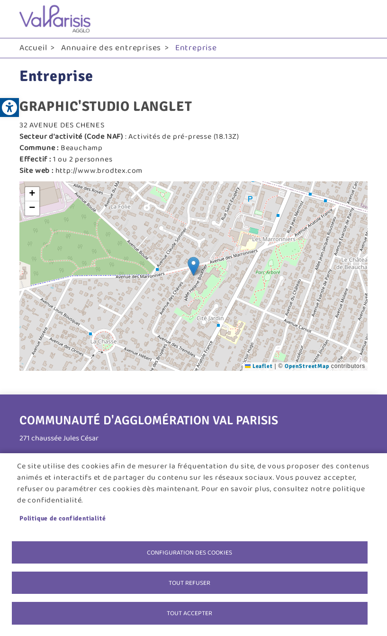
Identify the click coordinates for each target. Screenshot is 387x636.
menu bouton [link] (358, 18)
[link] (9, 107)
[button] (193, 266)
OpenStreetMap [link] (307, 366)
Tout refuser (189, 582)
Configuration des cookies (189, 551)
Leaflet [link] (258, 366)
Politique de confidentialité (62, 517)
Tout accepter (189, 613)
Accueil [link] (33, 47)
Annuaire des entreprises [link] (111, 47)
